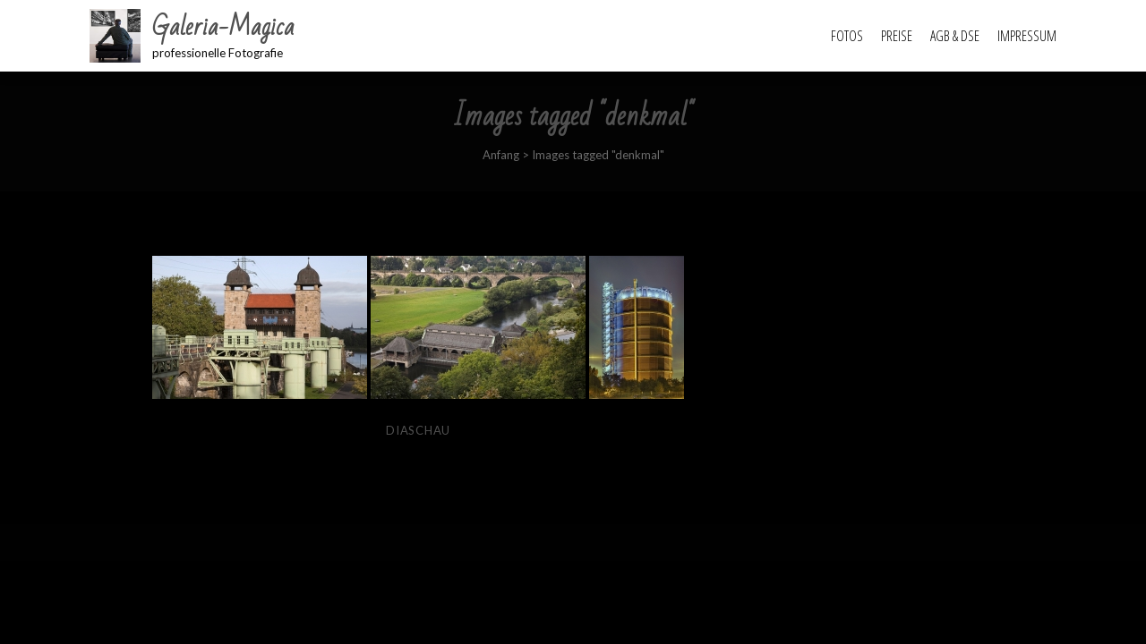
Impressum (1026, 36)
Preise (896, 36)
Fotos (847, 36)
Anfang (501, 155)
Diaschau (418, 430)
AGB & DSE (954, 36)
